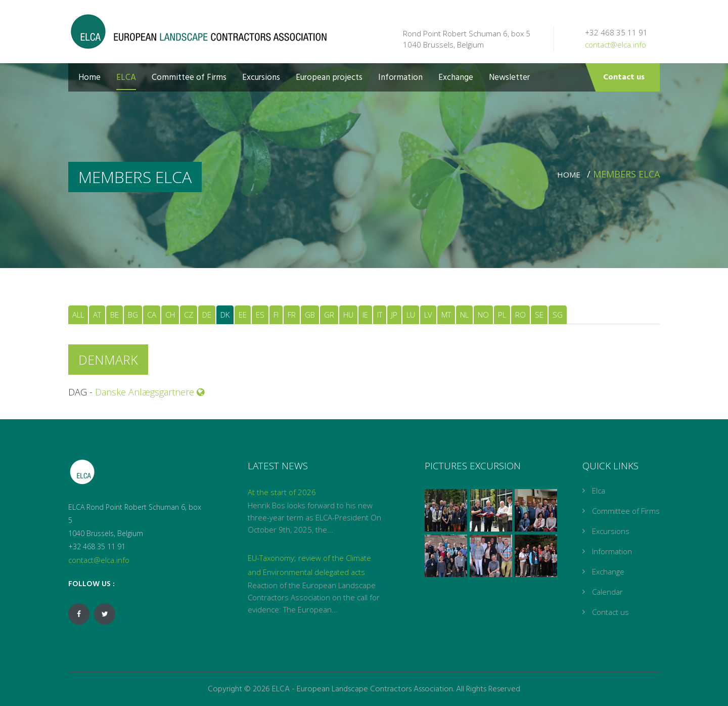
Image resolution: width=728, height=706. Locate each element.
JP (394, 315)
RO (520, 315)
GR (329, 315)
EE (243, 315)
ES (260, 315)
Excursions (261, 77)
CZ (188, 315)
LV (428, 315)
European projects (329, 77)
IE (365, 315)
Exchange (455, 77)
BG (133, 315)
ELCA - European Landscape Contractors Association (362, 689)
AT (97, 315)
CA (151, 315)
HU (348, 315)
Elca (598, 491)
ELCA (126, 77)
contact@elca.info (615, 44)
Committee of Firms (189, 77)
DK (225, 315)
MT (446, 315)
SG (558, 315)
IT (379, 315)
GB (310, 315)
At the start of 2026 (282, 492)
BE (114, 315)
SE (539, 315)
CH (170, 315)
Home (89, 77)
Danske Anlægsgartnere (149, 392)
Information (400, 77)
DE (206, 315)
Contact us (624, 77)
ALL (78, 315)
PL (502, 315)
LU (410, 315)
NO (483, 315)
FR (292, 315)
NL (464, 315)
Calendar (607, 592)
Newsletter (509, 77)
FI (276, 315)
